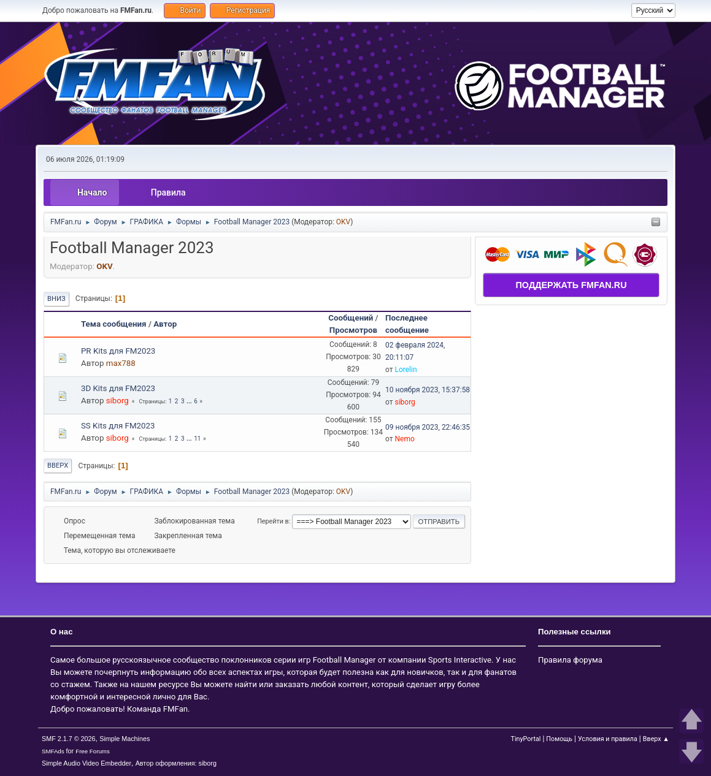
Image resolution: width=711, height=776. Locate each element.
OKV (343, 222)
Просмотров (353, 330)
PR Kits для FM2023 (118, 351)
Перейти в (273, 521)
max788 (121, 363)
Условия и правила (607, 739)
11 (197, 438)
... (189, 401)
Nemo (404, 439)
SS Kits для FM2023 (118, 425)
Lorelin (405, 369)
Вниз (56, 299)
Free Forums (92, 751)
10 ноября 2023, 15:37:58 (427, 390)
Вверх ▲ (656, 739)
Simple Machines (124, 738)
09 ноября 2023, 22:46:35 (427, 427)
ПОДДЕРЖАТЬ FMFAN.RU (571, 285)
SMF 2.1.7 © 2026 (69, 738)
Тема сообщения (114, 324)
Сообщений (350, 317)
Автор (165, 324)
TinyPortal (526, 739)
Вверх (57, 466)
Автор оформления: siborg (176, 763)
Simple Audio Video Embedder (86, 763)
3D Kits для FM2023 (118, 388)
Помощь (559, 739)
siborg (117, 400)
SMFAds (53, 751)
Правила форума (570, 659)
